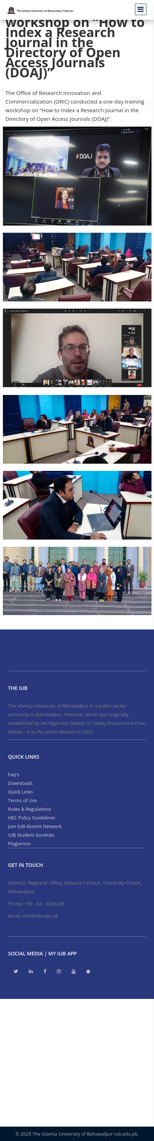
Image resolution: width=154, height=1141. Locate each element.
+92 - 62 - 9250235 (44, 903)
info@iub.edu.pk (40, 916)
